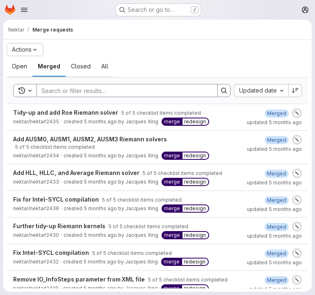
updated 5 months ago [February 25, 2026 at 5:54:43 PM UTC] (274, 122)
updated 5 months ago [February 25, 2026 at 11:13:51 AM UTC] (274, 209)
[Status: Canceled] (297, 113)
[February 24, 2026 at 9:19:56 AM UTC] (277, 173)
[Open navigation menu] (24, 9)
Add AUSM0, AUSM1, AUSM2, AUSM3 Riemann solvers (90, 139)
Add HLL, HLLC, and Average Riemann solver (77, 172)
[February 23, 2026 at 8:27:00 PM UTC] (277, 226)
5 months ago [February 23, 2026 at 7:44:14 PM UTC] (99, 262)
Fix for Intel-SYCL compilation (56, 199)
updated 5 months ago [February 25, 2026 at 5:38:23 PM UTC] (274, 149)
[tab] (19, 66)
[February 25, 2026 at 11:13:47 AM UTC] (277, 200)
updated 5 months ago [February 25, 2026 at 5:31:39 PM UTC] (274, 182)
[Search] (123, 90)
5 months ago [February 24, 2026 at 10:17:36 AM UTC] (100, 155)
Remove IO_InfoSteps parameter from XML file (79, 279)
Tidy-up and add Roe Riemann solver (66, 112)
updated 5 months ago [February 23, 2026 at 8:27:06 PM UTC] (274, 236)
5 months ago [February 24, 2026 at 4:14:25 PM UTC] (100, 208)
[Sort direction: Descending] (295, 90)
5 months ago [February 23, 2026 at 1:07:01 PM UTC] (100, 235)
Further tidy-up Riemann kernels (60, 225)
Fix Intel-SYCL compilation (51, 252)
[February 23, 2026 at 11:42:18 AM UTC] (277, 280)
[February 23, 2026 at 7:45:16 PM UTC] (277, 253)
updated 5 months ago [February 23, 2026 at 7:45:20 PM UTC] (274, 262)
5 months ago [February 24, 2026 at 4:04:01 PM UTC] (100, 121)
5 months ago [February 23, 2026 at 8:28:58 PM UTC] (100, 182)
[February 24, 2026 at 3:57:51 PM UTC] (277, 140)
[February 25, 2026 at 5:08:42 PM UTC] (277, 113)
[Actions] (25, 49)
